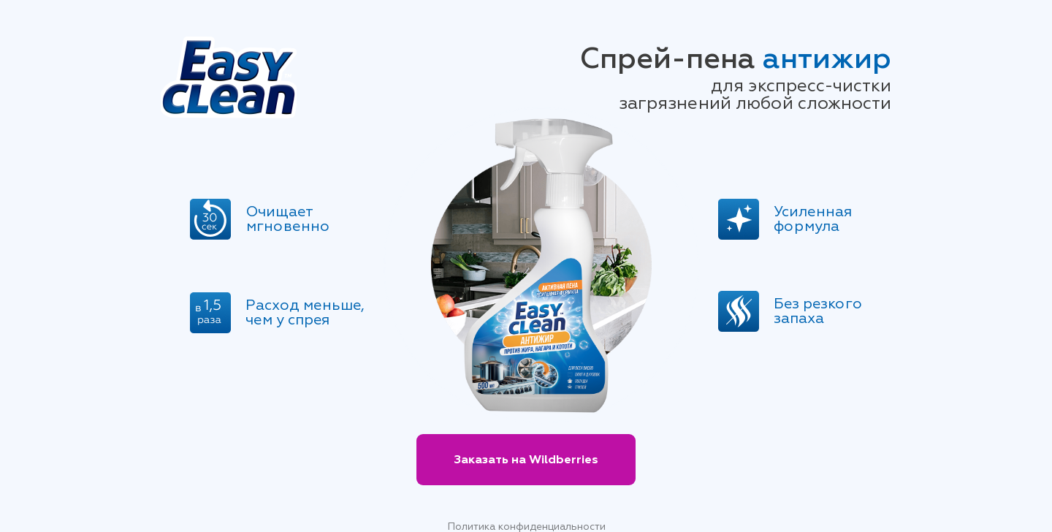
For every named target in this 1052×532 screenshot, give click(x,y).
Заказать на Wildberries (526, 459)
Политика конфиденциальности (526, 527)
